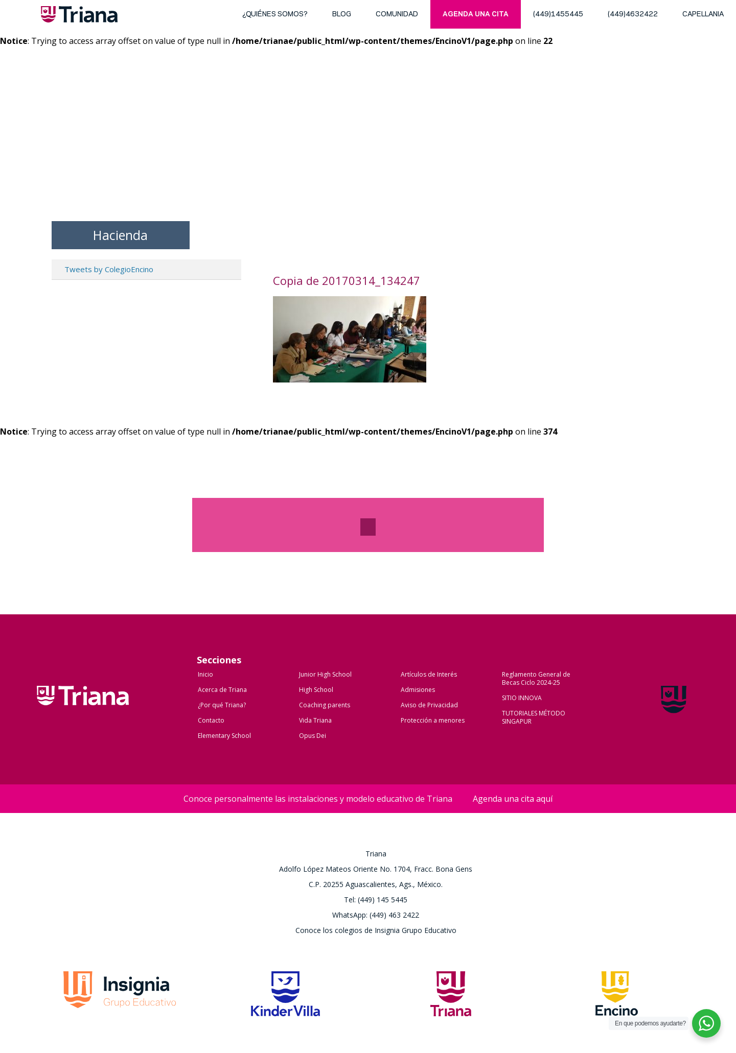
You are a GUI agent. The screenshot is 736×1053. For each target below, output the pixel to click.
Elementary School (224, 735)
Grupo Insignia (119, 996)
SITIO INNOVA (522, 697)
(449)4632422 (633, 14)
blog (341, 14)
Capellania (703, 14)
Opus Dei (312, 735)
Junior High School (325, 674)
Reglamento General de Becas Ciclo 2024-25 (536, 678)
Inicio (205, 674)
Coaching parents (324, 705)
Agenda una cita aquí (513, 799)
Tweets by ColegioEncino (108, 269)
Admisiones (418, 689)
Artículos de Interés (429, 674)
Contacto (211, 720)
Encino (616, 996)
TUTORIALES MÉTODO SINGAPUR (533, 717)
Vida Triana (315, 720)
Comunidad (397, 14)
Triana (79, 16)
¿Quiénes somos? (275, 14)
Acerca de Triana (222, 689)
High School (316, 689)
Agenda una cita (476, 14)
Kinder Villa (285, 996)
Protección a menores (433, 720)
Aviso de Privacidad (429, 705)
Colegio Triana (83, 706)
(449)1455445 (558, 14)
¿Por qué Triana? (222, 705)
